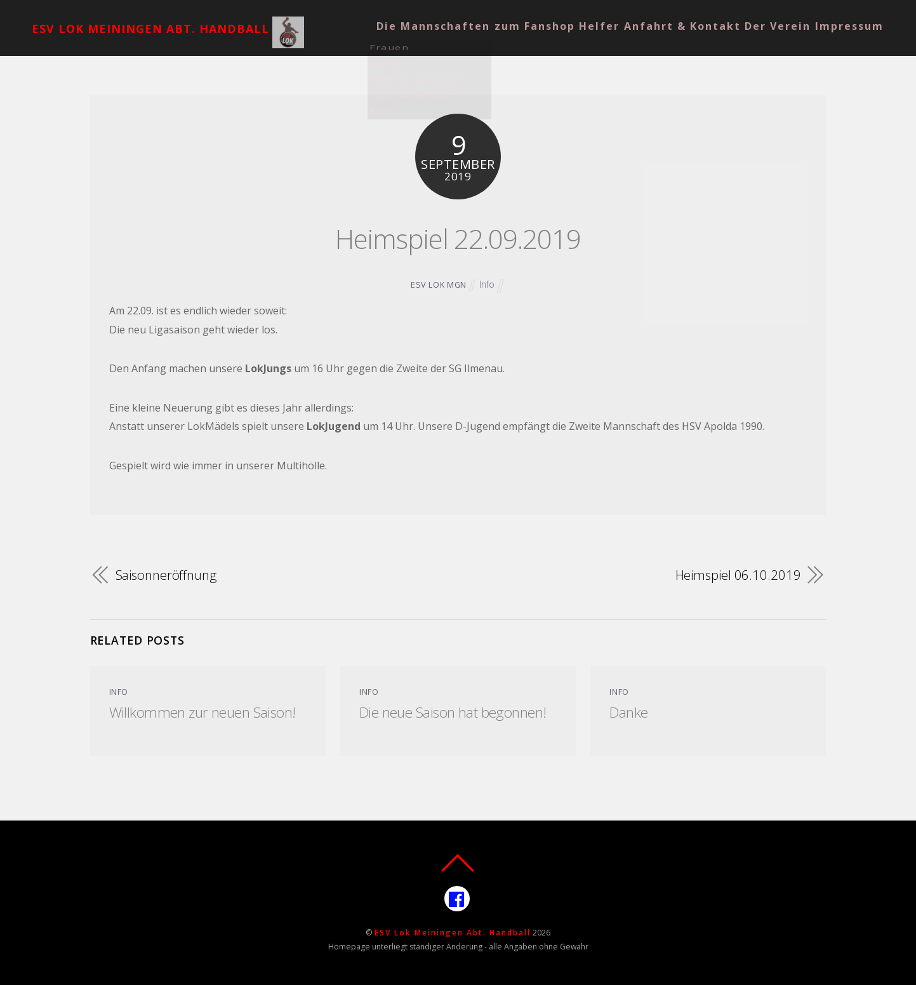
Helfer (576, 16)
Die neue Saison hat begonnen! (457, 710)
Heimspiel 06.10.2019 (737, 574)
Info (487, 284)
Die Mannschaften (389, 16)
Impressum (857, 16)
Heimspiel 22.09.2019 (458, 235)
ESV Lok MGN (438, 284)
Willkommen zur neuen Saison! (206, 710)
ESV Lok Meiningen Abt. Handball (453, 932)
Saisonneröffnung (169, 574)
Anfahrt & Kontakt (669, 16)
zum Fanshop (501, 16)
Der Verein (776, 16)
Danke (629, 710)
